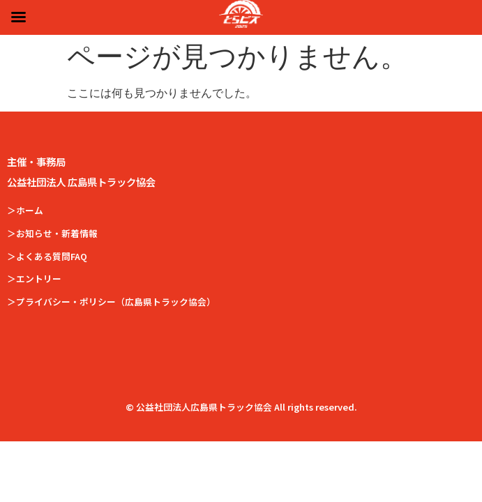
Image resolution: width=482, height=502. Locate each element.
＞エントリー (34, 278)
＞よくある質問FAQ (47, 256)
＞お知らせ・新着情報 (52, 233)
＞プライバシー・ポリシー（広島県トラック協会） (111, 301)
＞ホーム (25, 210)
